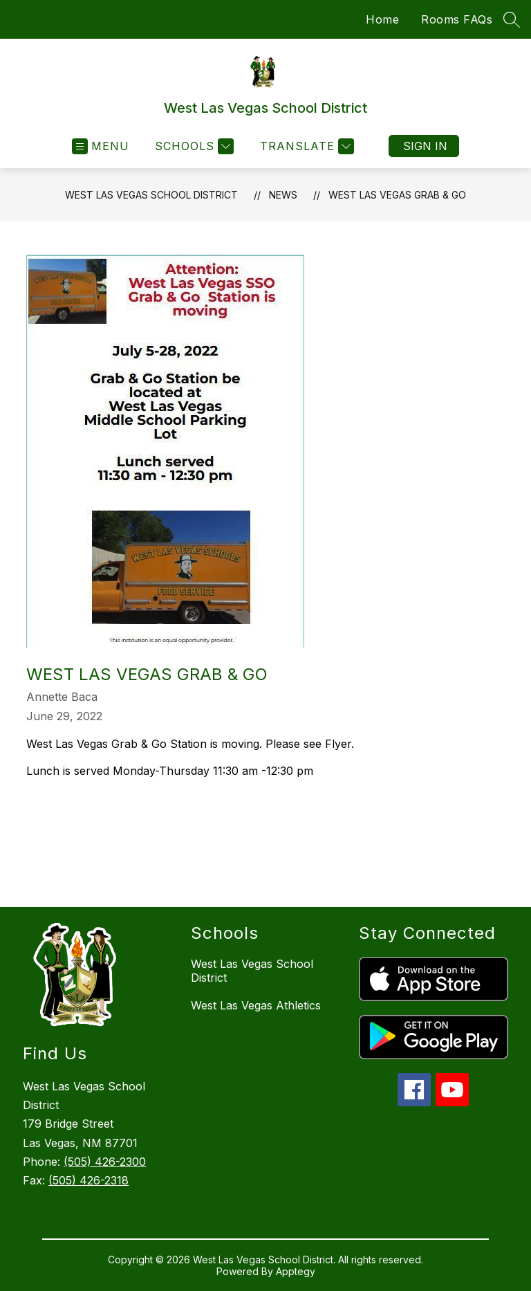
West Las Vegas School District (151, 195)
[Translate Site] (305, 146)
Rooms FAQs (456, 19)
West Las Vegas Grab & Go (397, 195)
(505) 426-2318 (88, 1180)
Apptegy (295, 1271)
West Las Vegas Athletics (256, 1005)
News (283, 195)
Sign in (425, 146)
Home (382, 19)
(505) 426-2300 (105, 1162)
